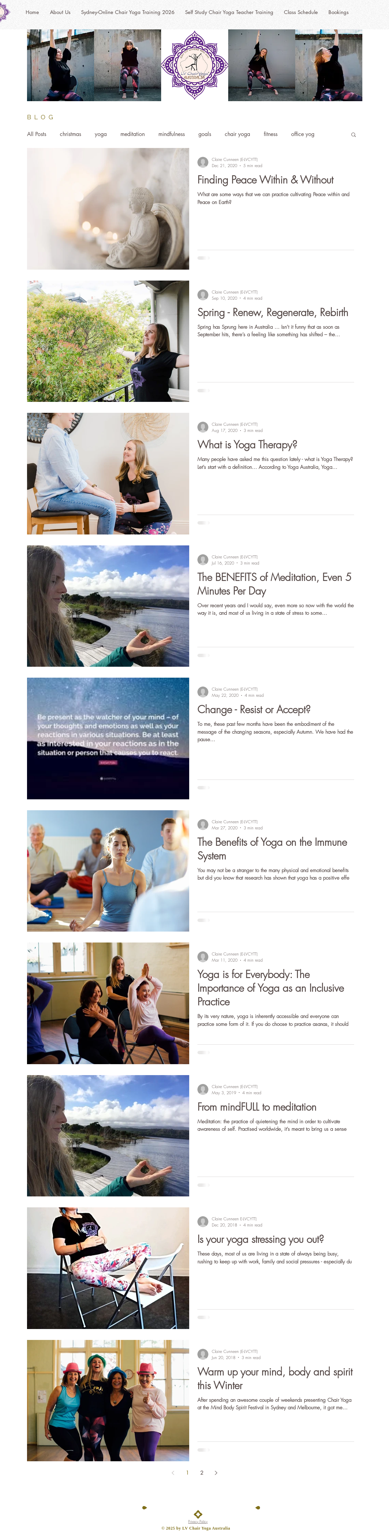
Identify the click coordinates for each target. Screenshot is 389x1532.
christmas (70, 134)
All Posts (36, 134)
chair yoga (237, 134)
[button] (353, 135)
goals (204, 134)
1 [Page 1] (187, 1472)
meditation (132, 134)
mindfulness (171, 134)
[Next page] (216, 1473)
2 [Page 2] (201, 1472)
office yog (302, 134)
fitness (270, 134)
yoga (101, 134)
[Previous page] (173, 1473)
